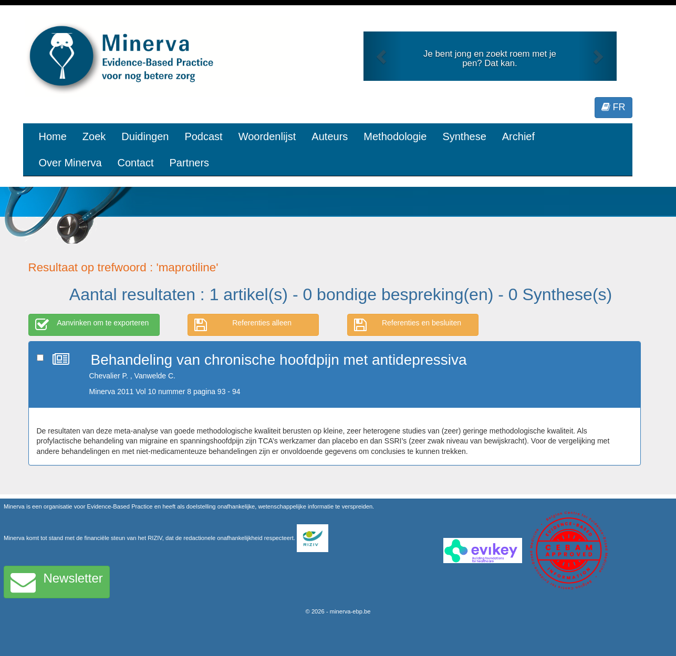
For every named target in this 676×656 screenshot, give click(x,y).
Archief (518, 136)
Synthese (464, 136)
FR (613, 107)
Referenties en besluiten (407, 325)
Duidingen (145, 136)
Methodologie (395, 136)
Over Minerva (70, 162)
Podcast (203, 136)
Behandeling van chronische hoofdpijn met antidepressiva (279, 360)
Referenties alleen (243, 325)
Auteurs (329, 136)
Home (53, 136)
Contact (136, 162)
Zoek (94, 136)
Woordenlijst (267, 136)
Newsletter (57, 582)
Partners (189, 162)
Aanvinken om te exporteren (92, 325)
